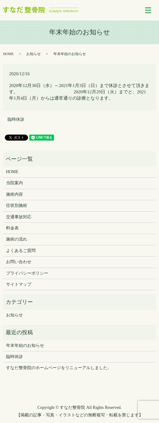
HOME (8, 54)
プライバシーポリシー (27, 273)
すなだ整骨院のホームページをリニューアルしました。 (59, 367)
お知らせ (33, 54)
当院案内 (14, 183)
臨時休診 (16, 119)
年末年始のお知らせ (25, 345)
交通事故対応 (18, 217)
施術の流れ (16, 239)
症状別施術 (16, 205)
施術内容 (14, 194)
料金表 (12, 228)
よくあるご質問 (21, 250)
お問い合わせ (18, 262)
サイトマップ (18, 284)
